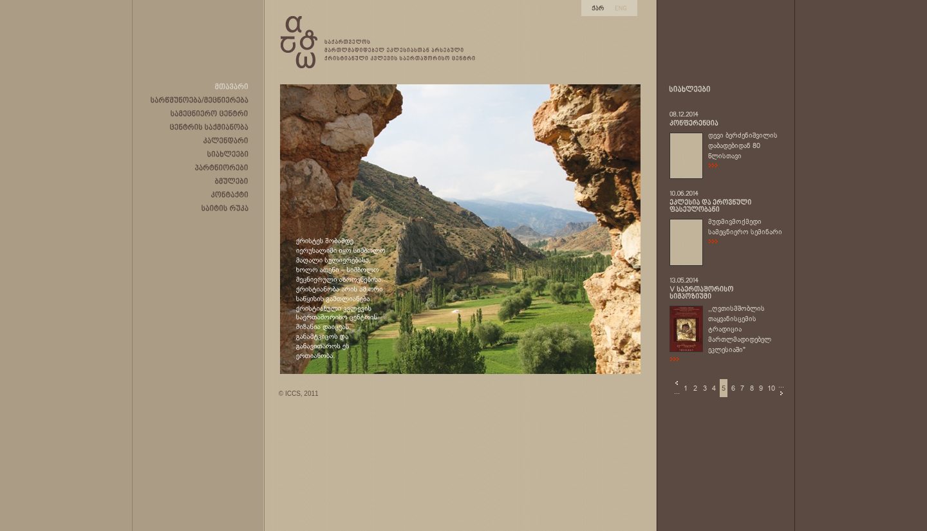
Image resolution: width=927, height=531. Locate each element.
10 (771, 388)
